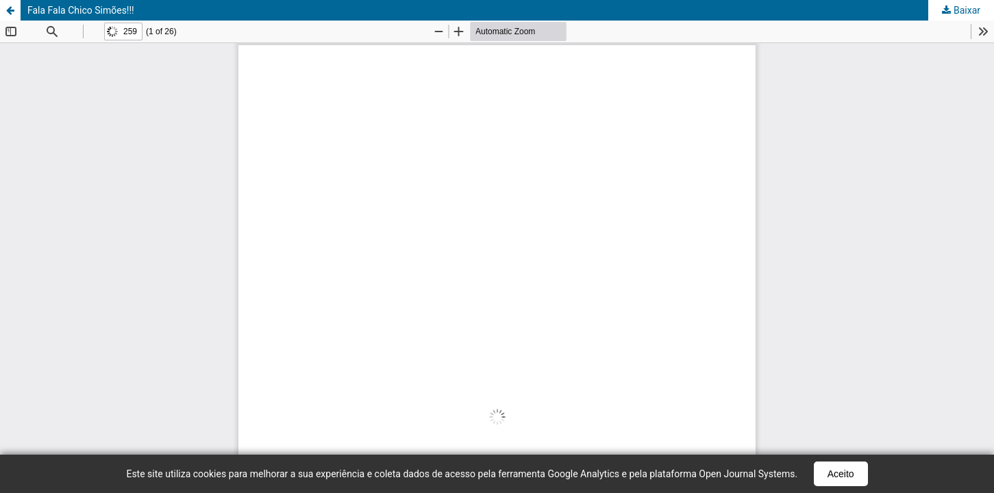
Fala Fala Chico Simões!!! (80, 10)
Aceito (841, 473)
